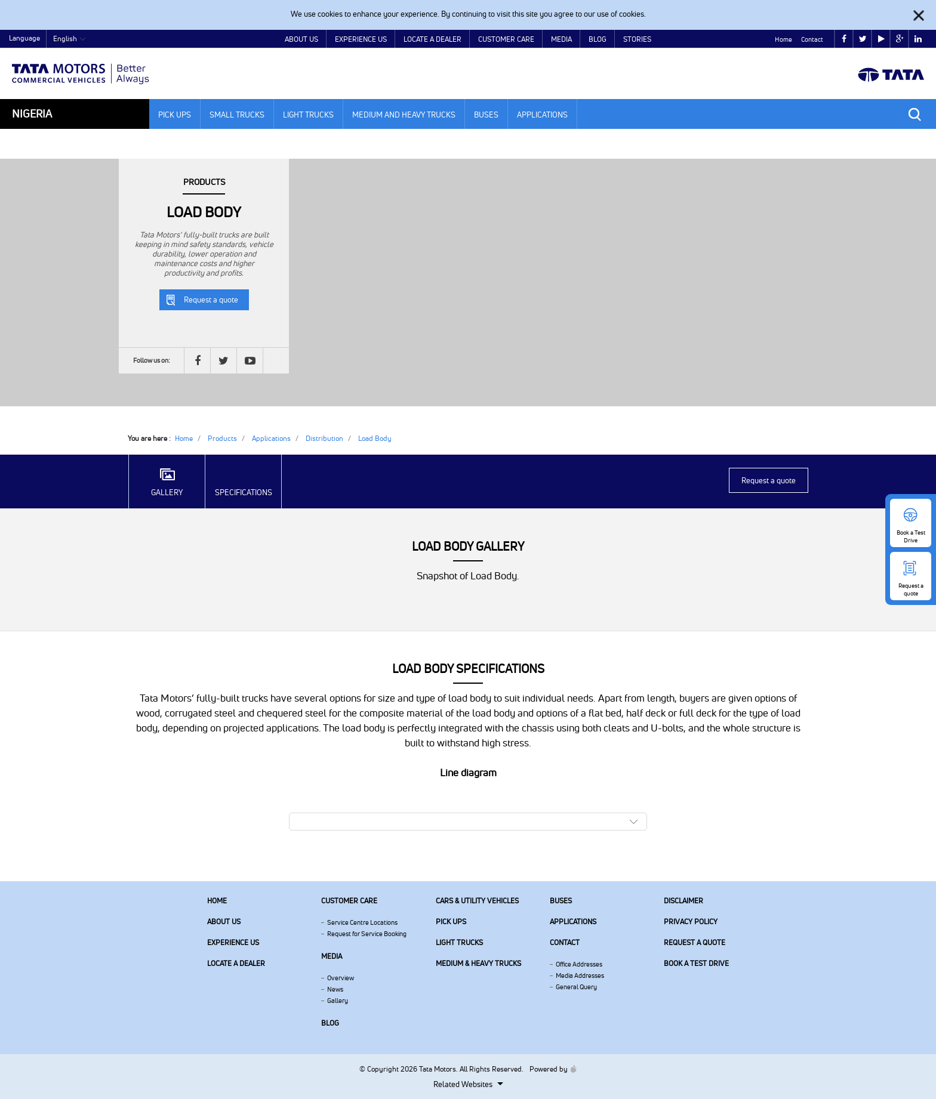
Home (783, 39)
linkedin (918, 39)
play (881, 39)
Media (561, 39)
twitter (863, 39)
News (335, 989)
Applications (542, 114)
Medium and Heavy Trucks (403, 114)
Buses (486, 114)
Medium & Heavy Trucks (478, 963)
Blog (597, 39)
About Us (301, 39)
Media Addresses (580, 975)
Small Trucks (237, 114)
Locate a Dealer (432, 39)
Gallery (337, 1000)
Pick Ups (174, 114)
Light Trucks (308, 114)
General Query (576, 987)
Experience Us (361, 39)
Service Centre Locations (362, 922)
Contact (812, 39)
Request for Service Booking (367, 934)
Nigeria (32, 114)
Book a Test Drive (696, 963)
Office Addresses (579, 964)
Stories (637, 39)
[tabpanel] (468, 282)
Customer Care (506, 39)
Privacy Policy (691, 921)
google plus (900, 39)
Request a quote (211, 299)
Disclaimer (683, 900)
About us (224, 921)
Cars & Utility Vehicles (477, 900)
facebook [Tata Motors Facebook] (844, 39)
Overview (340, 978)
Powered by (550, 1068)
